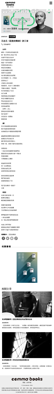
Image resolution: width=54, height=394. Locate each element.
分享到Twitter (7, 238)
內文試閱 (12, 36)
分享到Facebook (3, 238)
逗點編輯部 (7, 44)
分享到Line (11, 238)
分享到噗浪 (16, 238)
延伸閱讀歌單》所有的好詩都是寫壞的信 (15, 360)
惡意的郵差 (12, 234)
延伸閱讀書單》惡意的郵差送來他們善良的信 (17, 319)
